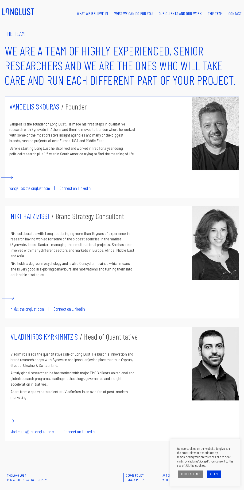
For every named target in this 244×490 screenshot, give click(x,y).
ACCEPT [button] (214, 474)
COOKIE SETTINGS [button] (191, 474)
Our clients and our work (180, 13)
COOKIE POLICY (134, 475)
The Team (215, 13)
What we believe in (92, 13)
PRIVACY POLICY (135, 480)
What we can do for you (133, 13)
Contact (235, 13)
